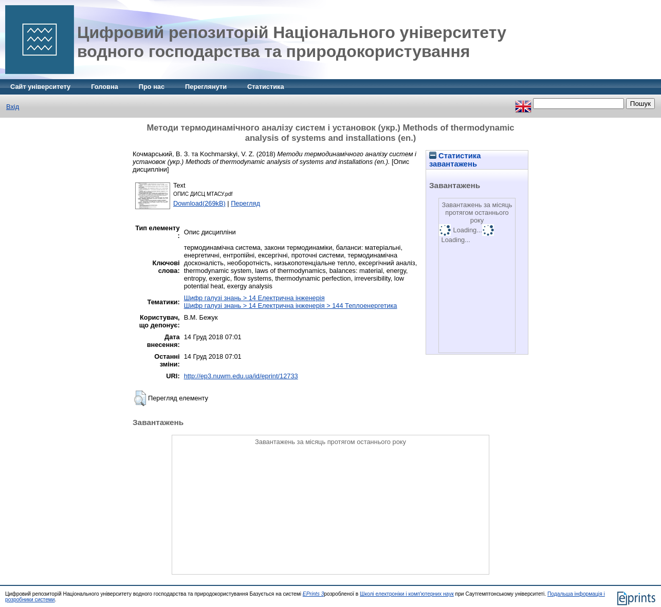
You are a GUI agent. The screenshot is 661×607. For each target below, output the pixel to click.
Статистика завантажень (455, 160)
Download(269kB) (199, 203)
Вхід (12, 107)
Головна (104, 86)
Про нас (151, 86)
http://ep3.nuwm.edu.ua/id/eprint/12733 (241, 376)
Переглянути (206, 86)
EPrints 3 (313, 594)
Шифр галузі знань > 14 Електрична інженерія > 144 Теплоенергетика (290, 305)
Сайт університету (40, 86)
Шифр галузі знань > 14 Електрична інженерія (254, 298)
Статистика (265, 86)
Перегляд (245, 203)
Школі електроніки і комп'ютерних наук (407, 594)
